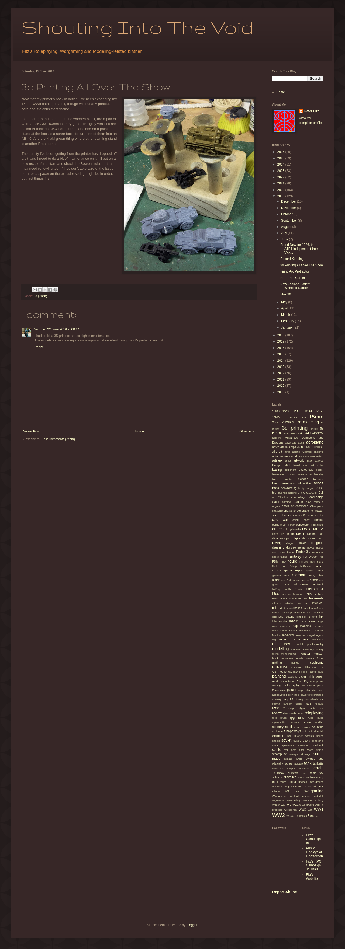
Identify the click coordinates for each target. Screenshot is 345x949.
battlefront (290, 469)
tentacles (303, 768)
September (289, 220)
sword (298, 758)
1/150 (319, 411)
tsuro (283, 781)
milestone (317, 639)
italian (298, 607)
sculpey (306, 726)
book (275, 488)
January (287, 327)
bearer (319, 469)
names (295, 662)
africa (275, 447)
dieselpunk (285, 538)
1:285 (286, 411)
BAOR (287, 465)
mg (274, 639)
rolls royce (279, 717)
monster (304, 653)
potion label (292, 694)
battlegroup (306, 469)
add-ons (277, 437)
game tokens (314, 570)
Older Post (247, 431)
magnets (285, 625)
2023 (281, 171)
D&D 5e (317, 529)
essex (275, 556)
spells (276, 750)
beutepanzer (305, 474)
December (289, 201)
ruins (301, 717)
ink (299, 603)
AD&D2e (317, 433)
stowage (305, 754)
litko (274, 621)
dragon (290, 543)
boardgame (280, 483)
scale (307, 722)
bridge (309, 488)
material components (300, 630)
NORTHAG (280, 667)
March (286, 315)
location (282, 621)
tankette (318, 763)
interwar (279, 607)
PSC (293, 699)
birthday (318, 474)
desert (300, 534)
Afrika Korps (288, 447)
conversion (303, 524)
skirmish (318, 731)
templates (278, 768)
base (304, 465)
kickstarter (300, 612)
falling (283, 556)
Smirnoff (277, 735)
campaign (316, 497)
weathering (293, 800)
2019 (281, 196)
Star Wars (306, 749)
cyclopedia (295, 529)
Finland (303, 561)
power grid (306, 694)
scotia (297, 726)
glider (275, 579)
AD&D (305, 433)
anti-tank (277, 456)
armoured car (293, 456)
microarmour (300, 639)
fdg (321, 556)
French (318, 566)
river (285, 713)
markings (318, 625)
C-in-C (301, 492)
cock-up (311, 515)
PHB (312, 681)
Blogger (191, 925)
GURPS (285, 584)
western (307, 800)
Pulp (300, 699)
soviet (286, 740)
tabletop (298, 763)
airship (296, 451)
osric (283, 671)
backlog (319, 460)
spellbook (317, 745)
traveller (290, 777)
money (319, 649)
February (288, 321)
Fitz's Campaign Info (313, 839)
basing (277, 470)
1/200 (276, 417)
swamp (288, 758)
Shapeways (292, 731)
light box (301, 616)
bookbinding (288, 488)
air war (306, 447)
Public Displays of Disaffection (314, 852)
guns (275, 584)
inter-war (317, 603)
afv (299, 447)
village (276, 791)
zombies (302, 815)
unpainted (291, 786)
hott (305, 598)
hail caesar (300, 584)
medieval (288, 635)
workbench (290, 809)
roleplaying (314, 713)
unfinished (278, 786)
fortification (306, 566)
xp (287, 815)
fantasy (295, 556)
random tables (292, 703)
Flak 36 (285, 294)
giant (320, 575)
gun (321, 579)
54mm (314, 428)
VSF (288, 791)
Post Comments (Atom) (58, 439)
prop (286, 699)
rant (308, 703)
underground (316, 781)
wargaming (314, 791)
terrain (317, 768)
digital (297, 538)
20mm (276, 422)
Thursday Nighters (285, 772)
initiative (289, 603)
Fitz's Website (312, 876)
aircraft (277, 451)
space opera (301, 740)
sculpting (317, 726)
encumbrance (287, 551)
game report (293, 570)
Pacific (312, 671)
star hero (290, 749)
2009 (281, 392)
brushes (282, 492)
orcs (321, 667)
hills (309, 593)
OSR (275, 671)
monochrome (288, 653)
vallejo (308, 786)
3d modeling (308, 422)
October (287, 214)
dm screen (309, 538)
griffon (314, 579)
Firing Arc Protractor (294, 271)
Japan (312, 607)
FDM (275, 561)
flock (275, 566)
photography (291, 685)
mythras (277, 662)
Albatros (307, 451)
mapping (305, 625)
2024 (281, 164)
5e (321, 428)
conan (291, 524)
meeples (300, 635)
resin (320, 708)
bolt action (304, 483)
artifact (319, 456)
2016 (281, 348)
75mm (285, 433)
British (319, 488)
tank (307, 763)
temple (291, 768)
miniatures (281, 644)
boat (292, 483)
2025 (281, 158)
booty (301, 488)
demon (290, 533)
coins (320, 515)
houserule (316, 598)
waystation (278, 800)
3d (294, 422)
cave (309, 501)
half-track (317, 584)
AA (297, 433)
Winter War (278, 804)
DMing (277, 543)
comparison (279, 524)
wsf (310, 809)
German (299, 575)
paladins (292, 676)
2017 (281, 341)
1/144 (308, 411)
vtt (297, 791)
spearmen (303, 745)
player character (307, 690)
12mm (303, 417)
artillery (277, 460)
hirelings (318, 593)
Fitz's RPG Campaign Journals (314, 865)
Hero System (296, 589)
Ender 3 (302, 552)
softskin (309, 735)
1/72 (284, 417)
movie (299, 658)
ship (304, 731)
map (295, 626)
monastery (308, 649)
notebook (296, 667)
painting (279, 676)
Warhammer (279, 795)
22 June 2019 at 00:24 (63, 329)
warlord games (300, 795)
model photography (309, 644)
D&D (306, 529)
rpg (292, 718)
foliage (293, 566)
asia (309, 460)
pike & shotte (308, 685)
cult (286, 529)
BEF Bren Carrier (292, 278)
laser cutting (286, 616)
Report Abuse (284, 892)
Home (139, 431)
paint (320, 671)
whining (319, 800)
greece (305, 579)
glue (283, 579)
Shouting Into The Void (138, 27)
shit (311, 731)
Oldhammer (309, 667)
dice (275, 538)
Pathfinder (289, 681)
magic (293, 621)
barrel (296, 465)
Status (319, 749)
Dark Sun (278, 533)
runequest (294, 722)
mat (284, 630)
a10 (292, 433)
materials (318, 630)
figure (292, 561)
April (284, 308)
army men (309, 456)
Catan (276, 501)
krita (309, 612)
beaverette (278, 474)
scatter (319, 722)
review (277, 713)
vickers (318, 786)
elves (275, 551)
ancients (318, 451)
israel (290, 607)
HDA (284, 589)
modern (295, 649)
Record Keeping (291, 259)
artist (288, 460)
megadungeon (315, 635)
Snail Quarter (294, 735)
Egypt (310, 547)
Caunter (299, 501)
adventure (290, 442)
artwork (298, 460)
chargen (286, 515)
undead (302, 781)
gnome (296, 579)
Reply (38, 347)
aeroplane (314, 442)
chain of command (295, 506)
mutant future (314, 658)
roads (292, 713)
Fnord (283, 566)
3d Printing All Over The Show (301, 265)
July (284, 233)
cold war (280, 520)
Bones (317, 483)
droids (302, 543)
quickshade (311, 699)
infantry (276, 603)
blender (303, 478)
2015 (281, 354)
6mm (276, 433)
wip (289, 805)
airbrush (317, 447)
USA (300, 786)
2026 (281, 152)
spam (275, 745)
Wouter (40, 329)
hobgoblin (295, 598)
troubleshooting (314, 777)
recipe (291, 708)
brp (274, 492)
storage (293, 754)
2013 (281, 367)
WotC (302, 809)
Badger (277, 465)
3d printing (40, 296)
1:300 (297, 411)
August (286, 227)
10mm (293, 417)
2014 (281, 360)
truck (275, 781)
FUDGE (276, 570)
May (284, 302)
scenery (278, 727)
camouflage (298, 497)
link (321, 617)
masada (276, 630)
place (320, 685)
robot (300, 713)
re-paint (319, 703)
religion (302, 708)
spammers (288, 745)
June (285, 239)
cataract (286, 501)
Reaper (278, 708)
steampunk (279, 754)
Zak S (293, 815)
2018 (281, 335)
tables (288, 763)
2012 (281, 373)
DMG (320, 538)
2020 (281, 190)
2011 (281, 379)
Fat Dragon (310, 556)
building (292, 492)
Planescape (279, 690)
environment (316, 551)
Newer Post (31, 431)
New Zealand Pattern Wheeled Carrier (295, 286)
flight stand (316, 561)
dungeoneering (296, 547)
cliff (303, 515)
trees (301, 777)
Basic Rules (316, 465)
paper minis (307, 676)
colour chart (301, 519)
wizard (297, 804)
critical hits (317, 524)
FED (283, 561)
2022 (281, 177)
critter (277, 529)
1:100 (276, 411)
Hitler (275, 598)
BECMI (291, 474)
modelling (280, 649)
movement (287, 658)
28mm (286, 422)
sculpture (277, 731)
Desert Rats (315, 533)
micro (283, 639)
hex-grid (286, 593)
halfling (276, 589)
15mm (316, 417)
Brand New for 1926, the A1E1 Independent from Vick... (299, 248)
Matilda (276, 635)
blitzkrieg (318, 478)
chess (296, 515)
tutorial (292, 781)
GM (289, 579)
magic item (307, 621)
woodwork (308, 804)
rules (310, 717)
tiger (304, 773)
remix (312, 708)
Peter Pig (302, 681)
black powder (282, 478)
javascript (286, 612)
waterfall (318, 795)
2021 (281, 183)
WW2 (278, 815)
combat (318, 519)
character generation (297, 510)
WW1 (318, 809)
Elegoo (319, 547)
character (277, 510)
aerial (301, 442)
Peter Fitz (311, 111)
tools (313, 772)
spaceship (317, 740)
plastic (291, 690)
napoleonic (315, 662)
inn (306, 603)
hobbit (283, 598)
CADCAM (312, 492)
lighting (312, 616)
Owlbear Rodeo (297, 671)
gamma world (281, 575)
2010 (281, 386)
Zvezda (313, 816)
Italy (305, 607)
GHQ (312, 575)
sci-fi (288, 727)
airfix (287, 451)
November (289, 208)
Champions (316, 506)
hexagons (299, 593)
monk (275, 653)
